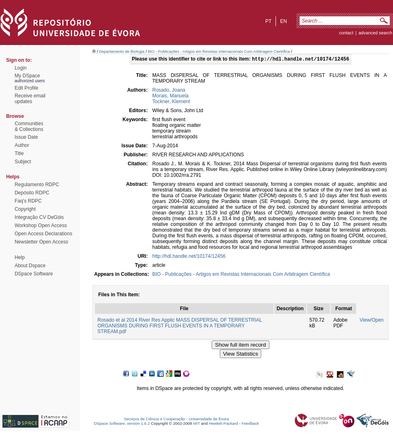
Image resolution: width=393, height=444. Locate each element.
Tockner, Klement (171, 102)
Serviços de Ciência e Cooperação (154, 419)
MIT (196, 424)
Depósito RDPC (32, 193)
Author (22, 145)
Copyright (25, 209)
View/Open (372, 321)
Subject (23, 162)
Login (21, 68)
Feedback (250, 424)
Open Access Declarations (43, 234)
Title (19, 153)
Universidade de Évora (209, 419)
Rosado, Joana (168, 91)
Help (20, 257)
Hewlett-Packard (223, 424)
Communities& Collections (29, 126)
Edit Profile (26, 88)
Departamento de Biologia (122, 51)
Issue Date (26, 137)
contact (346, 32)
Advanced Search (375, 32)
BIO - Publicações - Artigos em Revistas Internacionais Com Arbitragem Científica (219, 51)
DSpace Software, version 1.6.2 (122, 424)
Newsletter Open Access (41, 242)
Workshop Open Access (41, 225)
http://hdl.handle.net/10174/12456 (189, 257)
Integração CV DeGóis (39, 217)
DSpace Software (34, 274)
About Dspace (30, 265)
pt (268, 21)
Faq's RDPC (28, 201)
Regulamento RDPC (37, 184)
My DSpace (27, 76)
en (283, 21)
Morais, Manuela (170, 96)
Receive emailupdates (30, 98)
